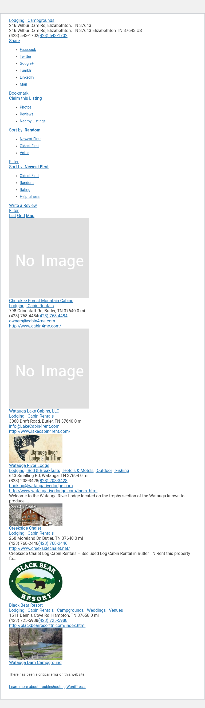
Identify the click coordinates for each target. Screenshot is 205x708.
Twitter (25, 56)
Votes (24, 153)
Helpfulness (30, 196)
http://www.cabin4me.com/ (35, 326)
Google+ (27, 63)
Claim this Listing (25, 98)
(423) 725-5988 (52, 620)
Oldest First (29, 146)
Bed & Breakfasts (43, 470)
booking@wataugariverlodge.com (41, 485)
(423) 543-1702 (52, 35)
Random (27, 183)
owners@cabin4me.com (32, 320)
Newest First (30, 139)
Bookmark (19, 93)
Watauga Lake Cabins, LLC (34, 411)
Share (14, 40)
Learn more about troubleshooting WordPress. (47, 687)
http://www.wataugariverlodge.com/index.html (53, 490)
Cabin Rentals (40, 305)
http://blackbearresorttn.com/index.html (47, 625)
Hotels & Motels (77, 470)
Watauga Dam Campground (35, 662)
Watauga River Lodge (29, 465)
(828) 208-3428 (52, 480)
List (12, 215)
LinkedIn (27, 77)
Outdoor (104, 470)
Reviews (26, 114)
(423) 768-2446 (52, 543)
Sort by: (25, 130)
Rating (25, 189)
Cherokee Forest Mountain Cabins (41, 300)
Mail (23, 84)
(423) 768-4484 (52, 315)
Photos (25, 107)
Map (30, 215)
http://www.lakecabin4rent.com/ (39, 431)
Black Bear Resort (26, 605)
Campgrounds (40, 20)
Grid (21, 215)
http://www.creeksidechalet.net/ (39, 548)
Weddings (96, 610)
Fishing (121, 470)
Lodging (16, 20)
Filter (14, 161)
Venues (115, 610)
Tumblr (25, 70)
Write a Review (23, 205)
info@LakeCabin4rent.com (34, 426)
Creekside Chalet (25, 528)
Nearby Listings (33, 121)
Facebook (28, 49)
